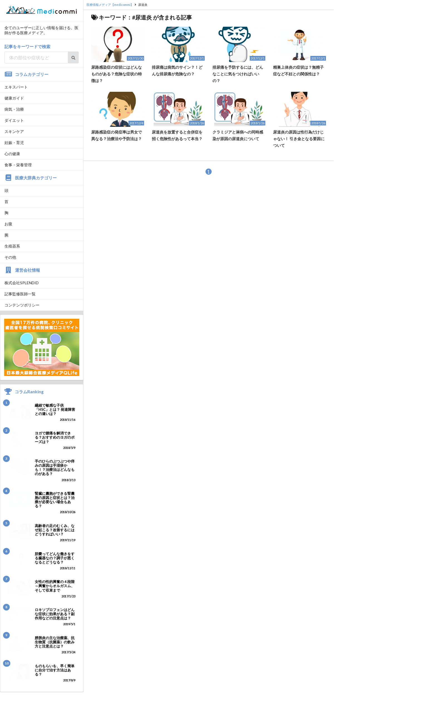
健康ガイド (14, 98)
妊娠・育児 (14, 142)
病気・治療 (14, 109)
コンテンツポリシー (21, 305)
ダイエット (14, 120)
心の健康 (12, 153)
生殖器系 (12, 246)
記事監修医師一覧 (20, 293)
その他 (10, 257)
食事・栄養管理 (18, 164)
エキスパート (16, 87)
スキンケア (14, 131)
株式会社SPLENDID (21, 282)
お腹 (8, 223)
